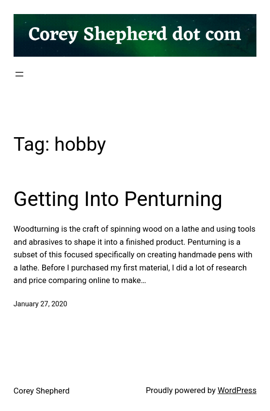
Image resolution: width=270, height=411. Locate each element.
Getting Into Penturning (118, 199)
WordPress (237, 390)
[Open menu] (19, 74)
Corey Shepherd (42, 390)
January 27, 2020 (40, 304)
